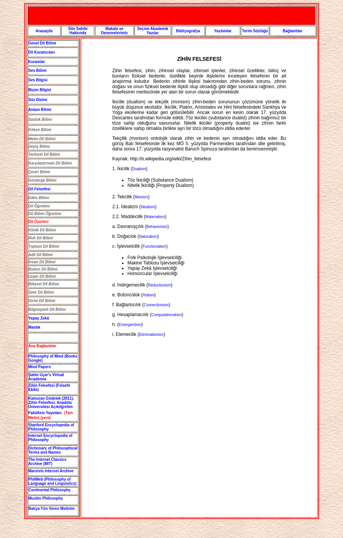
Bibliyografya (188, 31)
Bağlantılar (292, 31)
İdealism (148, 207)
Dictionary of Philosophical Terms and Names (52, 450)
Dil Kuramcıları (41, 52)
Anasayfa (44, 31)
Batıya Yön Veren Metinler (51, 508)
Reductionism (159, 285)
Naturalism (148, 236)
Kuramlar (36, 62)
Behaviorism (157, 227)
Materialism (155, 217)
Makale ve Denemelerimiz (114, 31)
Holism (149, 295)
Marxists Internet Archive (51, 471)
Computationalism (166, 315)
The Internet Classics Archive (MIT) (47, 461)
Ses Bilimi (37, 70)
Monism (141, 197)
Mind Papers (39, 367)
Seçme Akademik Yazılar (152, 31)
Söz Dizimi (37, 100)
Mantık (34, 327)
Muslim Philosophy (45, 498)
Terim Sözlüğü (255, 31)
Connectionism (156, 305)
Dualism (139, 169)
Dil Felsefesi (39, 189)
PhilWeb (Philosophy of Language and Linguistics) (52, 481)
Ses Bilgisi (38, 80)
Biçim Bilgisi (39, 90)
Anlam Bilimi (40, 110)
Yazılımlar (222, 31)
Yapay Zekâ (38, 318)
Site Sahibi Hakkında (77, 31)
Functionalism (154, 246)
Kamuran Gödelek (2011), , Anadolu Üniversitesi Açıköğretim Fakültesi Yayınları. (51, 405)
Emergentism (130, 325)
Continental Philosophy (49, 490)
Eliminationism (151, 334)
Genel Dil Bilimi (42, 43)
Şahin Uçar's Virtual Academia (46, 377)
